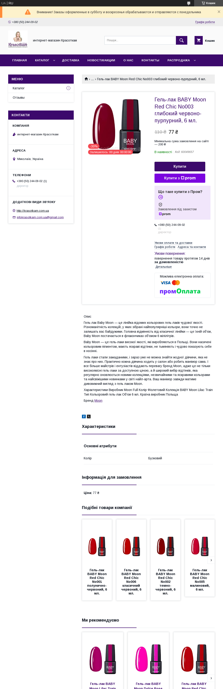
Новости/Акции (101, 60)
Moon (98, 400)
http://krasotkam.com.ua (33, 210)
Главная (19, 60)
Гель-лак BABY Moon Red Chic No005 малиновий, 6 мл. (200, 579)
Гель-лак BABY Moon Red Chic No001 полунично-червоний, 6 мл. (97, 581)
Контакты (150, 60)
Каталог (42, 60)
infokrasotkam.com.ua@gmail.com (40, 217)
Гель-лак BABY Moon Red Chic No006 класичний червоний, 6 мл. (131, 581)
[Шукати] (181, 40)
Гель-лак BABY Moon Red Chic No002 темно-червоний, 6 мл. (165, 581)
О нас (128, 60)
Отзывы (19, 97)
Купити (180, 166)
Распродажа (178, 60)
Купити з (179, 178)
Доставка (70, 60)
